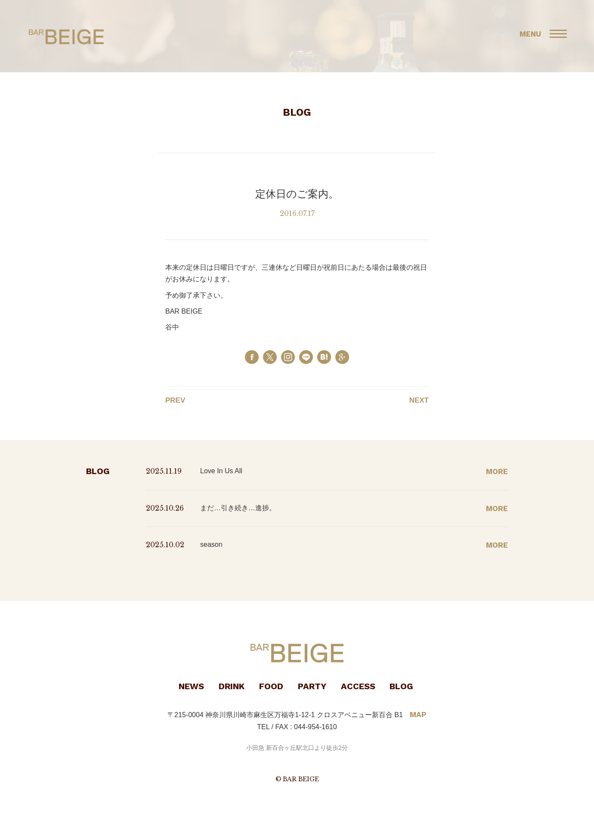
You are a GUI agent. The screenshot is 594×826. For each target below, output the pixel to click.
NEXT (419, 400)
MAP (418, 714)
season (211, 544)
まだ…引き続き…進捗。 (238, 508)
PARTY (312, 686)
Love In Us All (221, 471)
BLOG (401, 686)
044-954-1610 (315, 726)
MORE (497, 471)
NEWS (191, 686)
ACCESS (358, 686)
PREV (175, 400)
